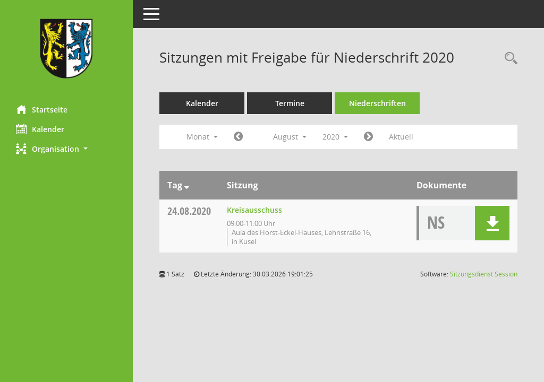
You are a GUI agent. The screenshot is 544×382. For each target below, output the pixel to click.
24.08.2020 (189, 211)
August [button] (290, 137)
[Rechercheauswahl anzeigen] (508, 58)
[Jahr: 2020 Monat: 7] (238, 136)
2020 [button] (335, 137)
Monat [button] (202, 137)
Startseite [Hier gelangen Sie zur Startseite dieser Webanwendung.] (41, 109)
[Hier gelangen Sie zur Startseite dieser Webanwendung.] (66, 49)
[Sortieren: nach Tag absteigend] (186, 185)
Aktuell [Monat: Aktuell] (401, 137)
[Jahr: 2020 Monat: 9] (368, 136)
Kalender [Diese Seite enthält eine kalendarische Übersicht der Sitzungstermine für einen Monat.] (40, 129)
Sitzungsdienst (483, 274)
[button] (66, 149)
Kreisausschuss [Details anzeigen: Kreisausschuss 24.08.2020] (254, 210)
